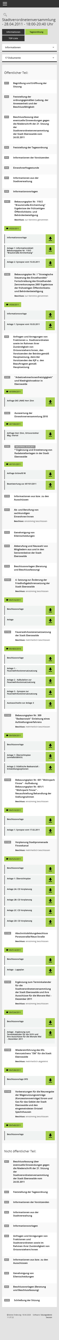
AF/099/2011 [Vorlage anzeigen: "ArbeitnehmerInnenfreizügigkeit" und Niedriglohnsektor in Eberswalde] (15, 391)
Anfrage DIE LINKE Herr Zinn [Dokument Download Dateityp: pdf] (20, 401)
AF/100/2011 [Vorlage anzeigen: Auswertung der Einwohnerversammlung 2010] (15, 424)
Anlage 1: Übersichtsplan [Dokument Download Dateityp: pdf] (19, 878)
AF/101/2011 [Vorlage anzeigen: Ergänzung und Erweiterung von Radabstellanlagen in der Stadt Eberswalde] (15, 464)
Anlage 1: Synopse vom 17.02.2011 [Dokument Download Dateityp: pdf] (23, 830)
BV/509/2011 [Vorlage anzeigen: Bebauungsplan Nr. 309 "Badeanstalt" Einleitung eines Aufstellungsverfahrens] (15, 735)
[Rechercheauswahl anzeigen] (4, 15)
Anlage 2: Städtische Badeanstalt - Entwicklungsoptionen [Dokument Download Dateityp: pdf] (23, 767)
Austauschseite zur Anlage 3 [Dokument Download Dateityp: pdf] (20, 703)
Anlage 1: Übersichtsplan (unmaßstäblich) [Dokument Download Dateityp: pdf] (19, 756)
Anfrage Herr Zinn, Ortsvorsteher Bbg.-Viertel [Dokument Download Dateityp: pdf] (23, 434)
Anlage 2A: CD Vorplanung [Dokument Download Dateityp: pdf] (19, 889)
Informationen (13, 32)
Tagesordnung (36, 32)
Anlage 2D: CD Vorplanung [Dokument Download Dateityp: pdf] (19, 921)
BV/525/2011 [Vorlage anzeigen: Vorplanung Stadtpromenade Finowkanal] (15, 859)
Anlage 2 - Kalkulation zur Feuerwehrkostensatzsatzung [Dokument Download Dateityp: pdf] (21, 681)
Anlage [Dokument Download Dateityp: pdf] (10, 619)
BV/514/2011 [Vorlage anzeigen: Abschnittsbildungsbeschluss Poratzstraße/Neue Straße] (15, 950)
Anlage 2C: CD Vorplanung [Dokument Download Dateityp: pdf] (19, 910)
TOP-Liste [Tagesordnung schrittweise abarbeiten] (13, 38)
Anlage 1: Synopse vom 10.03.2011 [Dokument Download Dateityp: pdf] (23, 324)
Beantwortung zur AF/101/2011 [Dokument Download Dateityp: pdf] (21, 484)
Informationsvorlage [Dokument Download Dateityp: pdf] (17, 237)
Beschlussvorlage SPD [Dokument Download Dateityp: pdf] (17, 1079)
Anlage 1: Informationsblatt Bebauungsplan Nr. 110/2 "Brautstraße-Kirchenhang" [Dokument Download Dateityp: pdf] (20, 250)
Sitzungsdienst (46, 1316)
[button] (50, 238)
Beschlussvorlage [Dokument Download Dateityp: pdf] (15, 609)
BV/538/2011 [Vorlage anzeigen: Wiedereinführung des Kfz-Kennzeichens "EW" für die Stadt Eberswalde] (15, 1070)
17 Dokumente (13, 57)
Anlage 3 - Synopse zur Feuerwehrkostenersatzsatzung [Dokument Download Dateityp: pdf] (22, 692)
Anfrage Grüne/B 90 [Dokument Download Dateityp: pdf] (16, 473)
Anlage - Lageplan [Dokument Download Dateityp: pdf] (15, 970)
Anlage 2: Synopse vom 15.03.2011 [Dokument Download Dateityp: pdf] (23, 262)
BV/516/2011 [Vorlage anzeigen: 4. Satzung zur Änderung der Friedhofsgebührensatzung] (15, 600)
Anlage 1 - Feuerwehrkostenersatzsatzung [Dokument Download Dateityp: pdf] (22, 669)
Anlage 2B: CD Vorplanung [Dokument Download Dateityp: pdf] (19, 900)
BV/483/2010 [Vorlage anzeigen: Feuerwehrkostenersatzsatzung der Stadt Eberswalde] (15, 648)
